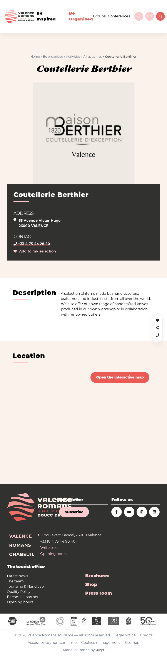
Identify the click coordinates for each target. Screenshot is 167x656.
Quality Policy (18, 592)
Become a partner (22, 597)
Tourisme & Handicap (25, 586)
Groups (99, 16)
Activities (73, 57)
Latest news (17, 576)
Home (35, 57)
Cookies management (100, 643)
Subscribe (74, 512)
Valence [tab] (20, 536)
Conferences (119, 16)
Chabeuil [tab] (22, 554)
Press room (98, 593)
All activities (92, 57)
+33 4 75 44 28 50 (31, 244)
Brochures (97, 575)
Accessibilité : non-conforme (52, 643)
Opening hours (53, 554)
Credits (146, 635)
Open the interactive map (120, 377)
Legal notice (125, 635)
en (149, 16)
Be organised (81, 16)
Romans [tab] (20, 545)
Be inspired (46, 16)
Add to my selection (34, 251)
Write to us (49, 548)
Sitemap (132, 643)
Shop (91, 584)
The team (15, 581)
